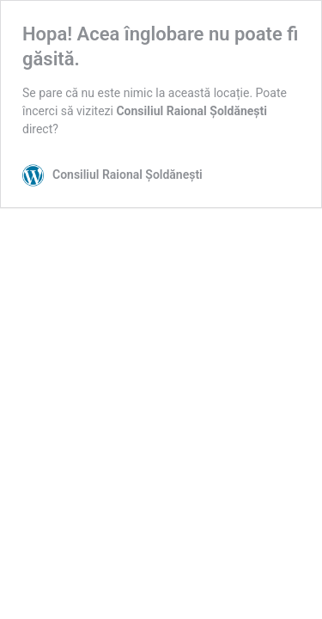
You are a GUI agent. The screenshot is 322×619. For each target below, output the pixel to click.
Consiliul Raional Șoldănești (191, 111)
